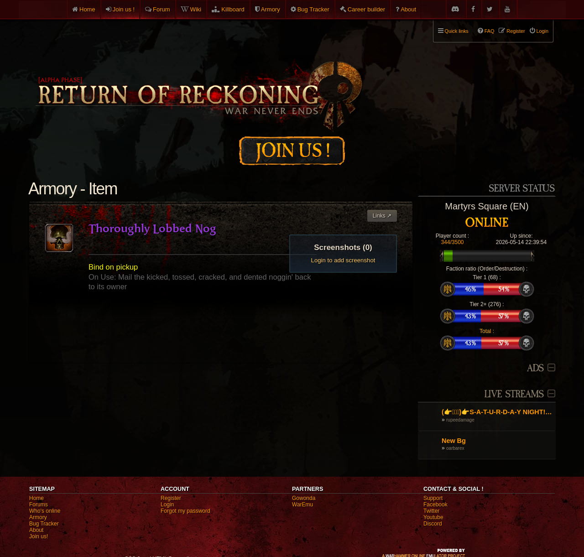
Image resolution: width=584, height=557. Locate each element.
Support (433, 498)
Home (87, 9)
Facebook (435, 504)
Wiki (196, 9)
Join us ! (124, 9)
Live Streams (514, 394)
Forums (38, 504)
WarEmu (302, 504)
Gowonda (303, 498)
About (408, 9)
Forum (161, 9)
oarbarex (455, 448)
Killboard (233, 9)
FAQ (490, 31)
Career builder (366, 9)
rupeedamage (460, 419)
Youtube (433, 517)
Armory (270, 9)
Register (171, 498)
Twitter (431, 511)
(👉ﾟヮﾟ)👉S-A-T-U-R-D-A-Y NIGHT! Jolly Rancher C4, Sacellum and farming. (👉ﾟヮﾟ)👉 (497, 412)
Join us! (38, 536)
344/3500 (452, 242)
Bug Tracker (313, 9)
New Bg (454, 440)
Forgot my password (185, 511)
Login (167, 504)
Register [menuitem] (515, 31)
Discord (432, 524)
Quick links (457, 31)
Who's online (44, 511)
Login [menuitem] (542, 31)
